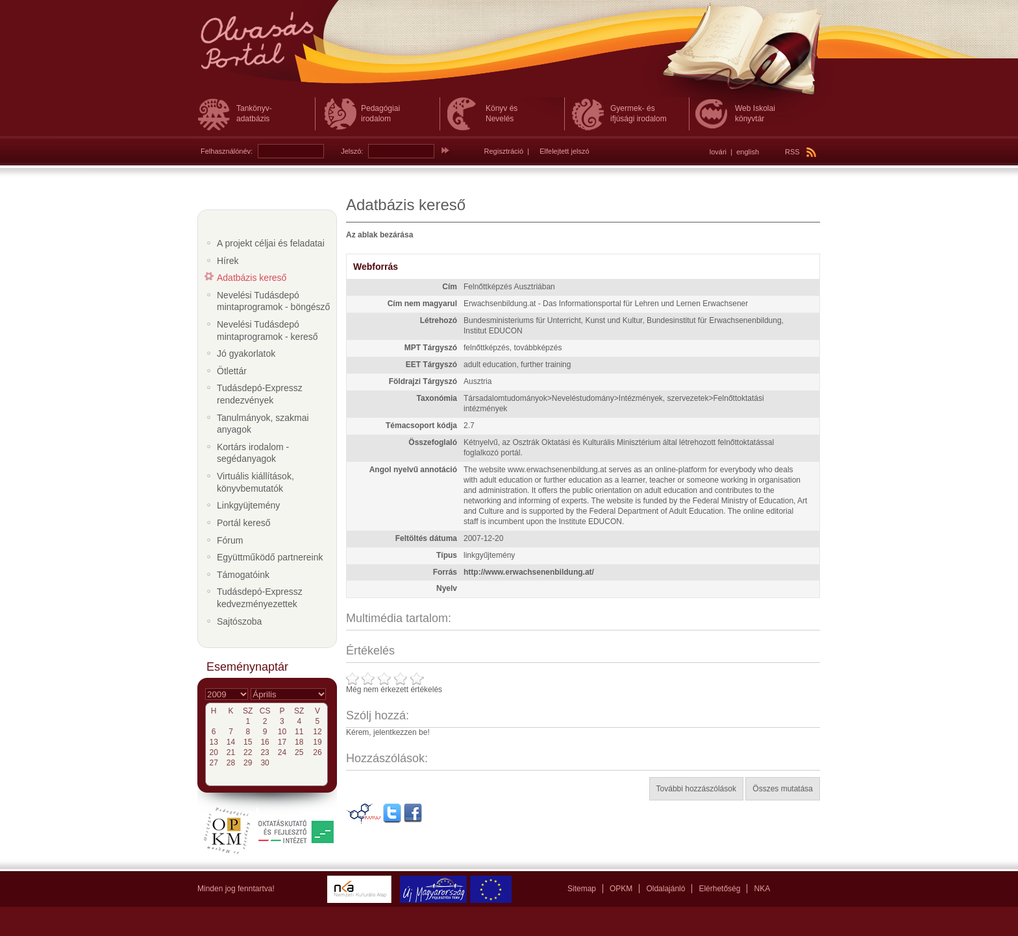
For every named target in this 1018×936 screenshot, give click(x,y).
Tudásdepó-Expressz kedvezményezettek (260, 597)
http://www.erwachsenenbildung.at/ (529, 572)
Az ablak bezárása (379, 234)
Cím (449, 286)
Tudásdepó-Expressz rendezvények (260, 394)
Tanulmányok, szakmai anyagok (263, 424)
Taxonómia (437, 398)
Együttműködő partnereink (270, 557)
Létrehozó (438, 320)
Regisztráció (504, 151)
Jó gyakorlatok (246, 353)
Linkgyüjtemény (248, 505)
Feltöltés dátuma (426, 538)
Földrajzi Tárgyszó (423, 381)
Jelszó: (352, 151)
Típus (446, 555)
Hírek (227, 261)
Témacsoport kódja (421, 425)
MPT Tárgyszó (430, 347)
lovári (718, 152)
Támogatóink (243, 575)
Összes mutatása (782, 788)
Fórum (230, 540)
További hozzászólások (696, 788)
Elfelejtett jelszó (564, 151)
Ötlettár (232, 371)
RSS (800, 152)
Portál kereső (243, 523)
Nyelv (446, 588)
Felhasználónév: (227, 151)
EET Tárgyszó (431, 364)
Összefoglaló (432, 442)
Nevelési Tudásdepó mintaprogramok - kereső (267, 330)
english (747, 152)
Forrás (445, 572)
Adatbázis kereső (251, 277)
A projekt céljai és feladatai (271, 243)
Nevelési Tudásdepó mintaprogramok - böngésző (273, 301)
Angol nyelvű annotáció (413, 469)
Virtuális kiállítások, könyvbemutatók (255, 482)
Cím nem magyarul (422, 303)
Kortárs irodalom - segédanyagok (253, 453)
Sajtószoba (239, 621)
